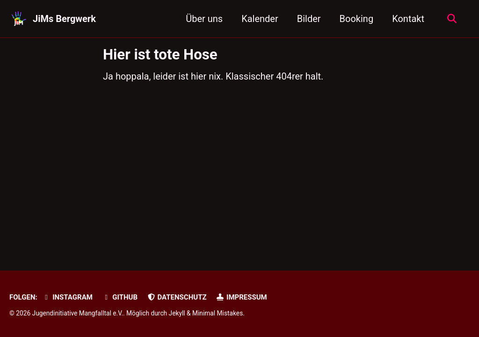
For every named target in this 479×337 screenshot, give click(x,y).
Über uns (204, 18)
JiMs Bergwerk (64, 18)
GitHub (120, 297)
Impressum (241, 297)
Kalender (259, 18)
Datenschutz (177, 297)
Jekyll (177, 313)
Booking (357, 18)
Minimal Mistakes (217, 313)
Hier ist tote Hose (160, 54)
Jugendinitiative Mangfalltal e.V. (77, 313)
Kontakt (408, 18)
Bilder (309, 18)
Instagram (67, 297)
